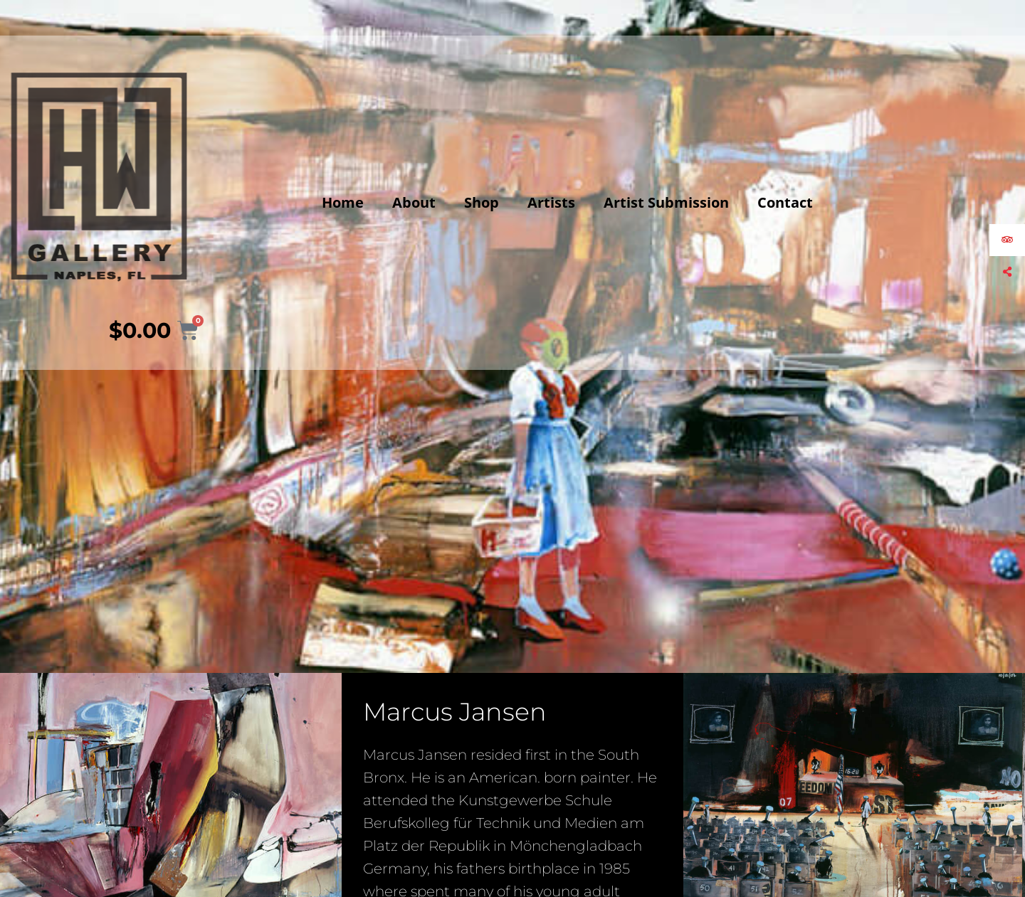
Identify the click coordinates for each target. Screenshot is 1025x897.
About (414, 202)
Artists (551, 202)
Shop (481, 202)
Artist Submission (666, 202)
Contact (785, 202)
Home (343, 202)
